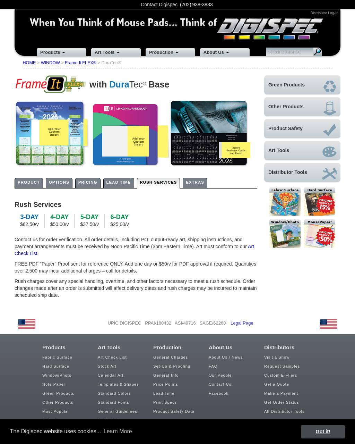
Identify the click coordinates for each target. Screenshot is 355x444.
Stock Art (107, 366)
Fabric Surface (57, 357)
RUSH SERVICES (158, 182)
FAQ (213, 366)
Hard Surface (55, 366)
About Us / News (226, 357)
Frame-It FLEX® (80, 62)
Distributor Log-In (324, 13)
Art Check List (112, 357)
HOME (29, 62)
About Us (214, 52)
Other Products (57, 402)
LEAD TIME (118, 182)
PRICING (87, 182)
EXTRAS (195, 182)
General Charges (170, 357)
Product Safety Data (173, 411)
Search (317, 52)
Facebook (218, 393)
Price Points (165, 384)
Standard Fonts (113, 402)
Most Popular (55, 411)
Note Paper (54, 384)
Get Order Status (281, 402)
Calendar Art (110, 375)
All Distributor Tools (284, 411)
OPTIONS (59, 182)
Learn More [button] (118, 431)
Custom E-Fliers (280, 375)
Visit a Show (276, 357)
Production (161, 52)
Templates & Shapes (118, 384)
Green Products (58, 393)
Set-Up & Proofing (171, 366)
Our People (220, 375)
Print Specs (165, 402)
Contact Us (220, 384)
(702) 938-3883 (196, 4)
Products (50, 52)
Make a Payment (281, 393)
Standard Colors (114, 393)
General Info (166, 375)
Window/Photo (56, 375)
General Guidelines (117, 411)
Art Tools (104, 52)
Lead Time (163, 393)
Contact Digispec (159, 4)
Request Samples (282, 366)
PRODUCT (29, 182)
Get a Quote (276, 384)
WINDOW (50, 62)
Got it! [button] (323, 431)
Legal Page (242, 323)
